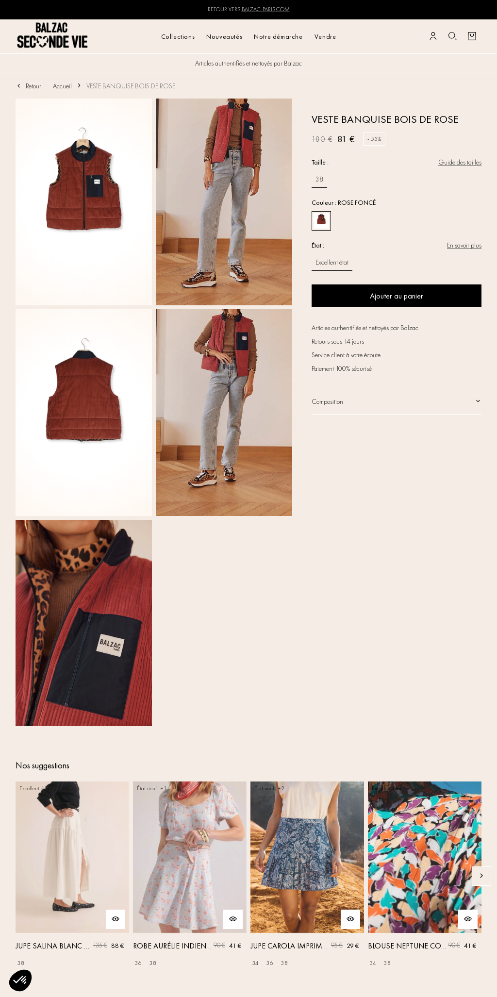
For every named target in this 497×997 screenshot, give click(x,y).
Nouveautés (224, 36)
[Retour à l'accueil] (53, 36)
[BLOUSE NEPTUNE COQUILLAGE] (424, 876)
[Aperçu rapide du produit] (115, 919)
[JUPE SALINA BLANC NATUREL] (72, 876)
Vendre (325, 36)
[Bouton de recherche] (452, 36)
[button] (20, 980)
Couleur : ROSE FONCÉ (344, 202)
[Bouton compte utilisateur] (433, 36)
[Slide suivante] (481, 876)
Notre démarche (278, 36)
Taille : (320, 162)
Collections (178, 36)
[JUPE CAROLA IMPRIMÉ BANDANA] (307, 876)
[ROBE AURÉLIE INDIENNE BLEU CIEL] (190, 876)
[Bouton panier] (471, 36)
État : (318, 245)
